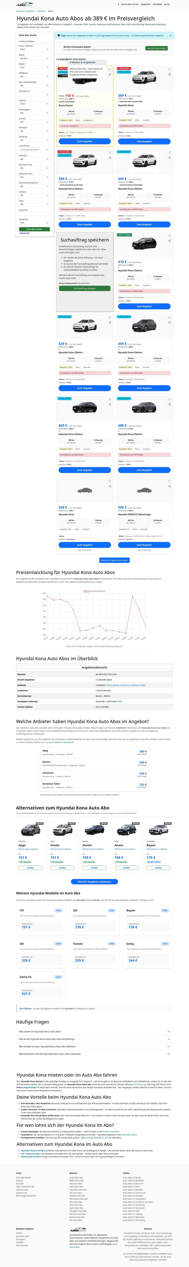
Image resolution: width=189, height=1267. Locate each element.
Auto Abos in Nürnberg (134, 1220)
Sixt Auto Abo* (23, 1236)
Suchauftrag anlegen (85, 288)
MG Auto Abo (76, 1202)
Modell (22, 64)
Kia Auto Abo (76, 1192)
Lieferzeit (23, 155)
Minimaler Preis (25, 164)
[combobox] (34, 95)
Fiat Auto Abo (76, 1183)
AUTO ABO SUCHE (130, 4)
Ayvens (115, 685)
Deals (21, 201)
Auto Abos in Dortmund (134, 1192)
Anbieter (22, 192)
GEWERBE (157, 4)
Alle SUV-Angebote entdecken (94, 881)
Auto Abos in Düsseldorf (134, 1198)
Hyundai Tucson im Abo (33, 1150)
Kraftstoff (23, 127)
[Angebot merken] (109, 69)
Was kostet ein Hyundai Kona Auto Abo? (40, 1031)
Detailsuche (25, 233)
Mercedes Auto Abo (79, 1198)
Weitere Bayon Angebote (157, 849)
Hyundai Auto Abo (78, 1189)
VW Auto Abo (76, 1220)
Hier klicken (26, 1008)
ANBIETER (145, 4)
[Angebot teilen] (109, 74)
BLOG (166, 4)
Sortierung (23, 219)
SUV (53, 1134)
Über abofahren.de (25, 1186)
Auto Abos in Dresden (133, 1195)
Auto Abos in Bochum (133, 1183)
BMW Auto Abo (77, 1180)
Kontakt (20, 1183)
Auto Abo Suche (129, 1134)
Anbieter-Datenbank (63, 742)
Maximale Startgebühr (28, 182)
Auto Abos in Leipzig (132, 1214)
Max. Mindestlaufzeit (28, 82)
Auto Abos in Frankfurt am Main (138, 1202)
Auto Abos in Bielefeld (133, 1180)
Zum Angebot (84, 141)
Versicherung (139, 1084)
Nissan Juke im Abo (30, 1156)
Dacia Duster (66, 105)
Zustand (22, 118)
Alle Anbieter (22, 1245)
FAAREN (20, 1242)
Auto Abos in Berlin (132, 1177)
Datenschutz (22, 1189)
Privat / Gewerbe (26, 45)
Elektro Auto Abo (111, 1131)
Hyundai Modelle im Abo (96, 1137)
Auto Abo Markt (23, 1177)
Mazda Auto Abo (77, 1195)
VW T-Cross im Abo (30, 1153)
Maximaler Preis (26, 173)
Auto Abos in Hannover (134, 1208)
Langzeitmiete (29, 1087)
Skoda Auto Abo (77, 1217)
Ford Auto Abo (76, 1186)
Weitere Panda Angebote (61, 849)
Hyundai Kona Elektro (71, 188)
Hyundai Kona (126, 105)
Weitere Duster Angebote (93, 849)
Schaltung (23, 136)
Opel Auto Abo (76, 1208)
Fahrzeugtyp (24, 109)
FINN (109, 685)
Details (30, 867)
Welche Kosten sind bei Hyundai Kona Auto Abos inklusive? (50, 1053)
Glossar (19, 1180)
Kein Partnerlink (84, 550)
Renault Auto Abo (78, 1214)
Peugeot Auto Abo (78, 1211)
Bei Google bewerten (26, 1195)
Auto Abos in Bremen (133, 1189)
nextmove (125, 685)
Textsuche (23, 210)
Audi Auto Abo (76, 1177)
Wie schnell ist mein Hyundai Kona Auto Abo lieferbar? (47, 1046)
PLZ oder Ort (24, 91)
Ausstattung (24, 145)
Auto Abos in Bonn (132, 1186)
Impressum (21, 1192)
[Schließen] (170, 35)
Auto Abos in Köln (131, 1211)
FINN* (19, 1233)
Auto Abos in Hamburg (134, 1205)
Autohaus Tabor (138, 685)
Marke (21, 55)
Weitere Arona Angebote (125, 849)
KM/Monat (23, 73)
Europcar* (21, 1239)
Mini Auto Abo (76, 1205)
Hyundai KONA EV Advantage (134, 514)
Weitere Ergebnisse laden (114, 560)
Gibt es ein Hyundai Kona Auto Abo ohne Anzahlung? (47, 1039)
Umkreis (22, 100)
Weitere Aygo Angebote (28, 849)
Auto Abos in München (133, 1217)
